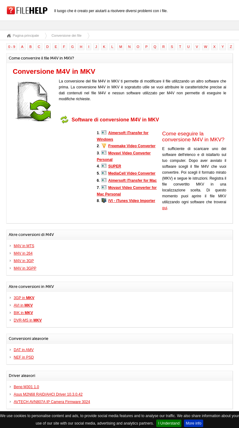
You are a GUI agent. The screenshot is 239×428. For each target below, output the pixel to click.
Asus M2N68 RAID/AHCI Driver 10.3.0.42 (48, 394)
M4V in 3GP (24, 261)
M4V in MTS (24, 246)
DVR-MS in (28, 320)
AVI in (23, 305)
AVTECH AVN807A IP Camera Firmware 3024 (52, 402)
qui (164, 208)
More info (193, 423)
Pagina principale (26, 35)
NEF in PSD (24, 357)
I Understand (169, 423)
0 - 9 (11, 47)
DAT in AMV (24, 350)
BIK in (23, 313)
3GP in (24, 298)
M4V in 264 (23, 253)
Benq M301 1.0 (26, 387)
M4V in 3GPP (25, 268)
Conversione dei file (66, 35)
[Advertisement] (52, 165)
